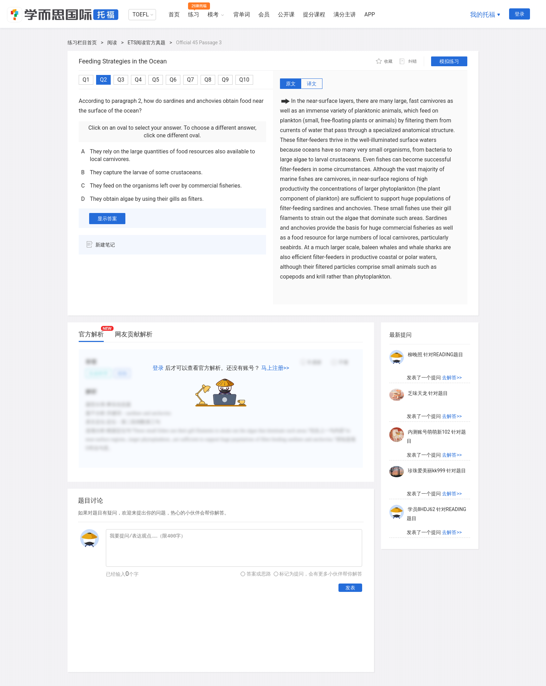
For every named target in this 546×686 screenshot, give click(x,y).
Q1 (86, 79)
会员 (264, 14)
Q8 (207, 79)
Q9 (225, 79)
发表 (350, 587)
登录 (519, 14)
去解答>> (452, 377)
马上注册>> (275, 368)
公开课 (286, 14)
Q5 (155, 79)
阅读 (112, 42)
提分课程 (314, 14)
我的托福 (482, 14)
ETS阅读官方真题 (147, 42)
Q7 (190, 79)
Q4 (138, 79)
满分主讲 (345, 14)
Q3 (120, 79)
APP (369, 14)
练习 (193, 14)
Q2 (103, 79)
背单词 (241, 14)
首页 (174, 14)
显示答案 (107, 218)
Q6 (173, 79)
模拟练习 (449, 61)
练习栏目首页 (82, 42)
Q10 (244, 79)
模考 (213, 14)
